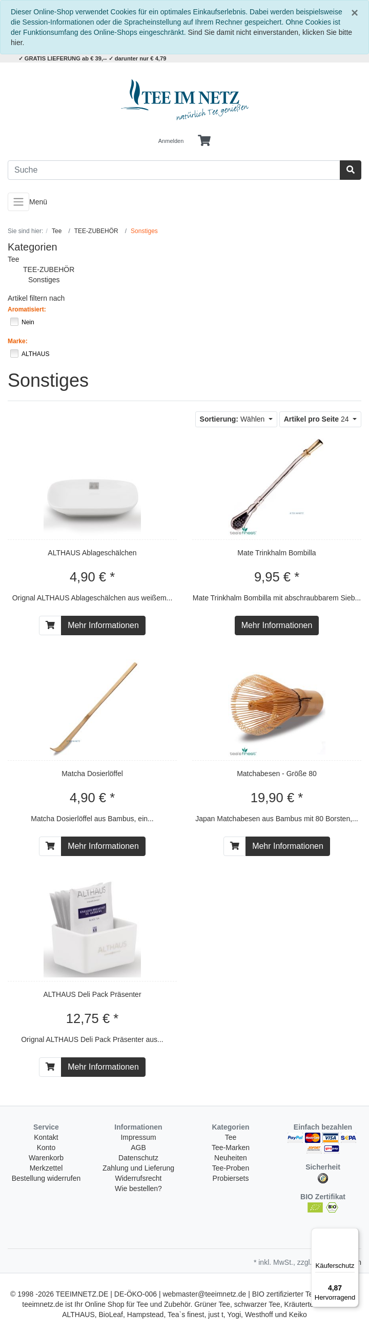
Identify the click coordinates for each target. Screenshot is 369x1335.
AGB (138, 1147)
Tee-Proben (230, 1168)
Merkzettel (46, 1168)
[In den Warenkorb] (50, 625)
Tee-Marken (231, 1147)
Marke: (18, 341)
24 (317, 419)
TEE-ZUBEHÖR (48, 269)
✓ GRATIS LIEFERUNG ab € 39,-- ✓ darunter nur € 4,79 (92, 58)
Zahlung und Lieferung (138, 1168)
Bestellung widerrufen (46, 1178)
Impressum (138, 1137)
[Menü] (352, 1234)
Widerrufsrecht (138, 1178)
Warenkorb (46, 1158)
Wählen (233, 419)
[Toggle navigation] (18, 202)
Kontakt (46, 1137)
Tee (13, 259)
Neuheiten (230, 1158)
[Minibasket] (204, 141)
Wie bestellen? (138, 1188)
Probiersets (231, 1178)
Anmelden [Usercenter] (171, 141)
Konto (46, 1147)
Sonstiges (43, 280)
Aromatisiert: (27, 309)
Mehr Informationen (103, 625)
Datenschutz (138, 1158)
